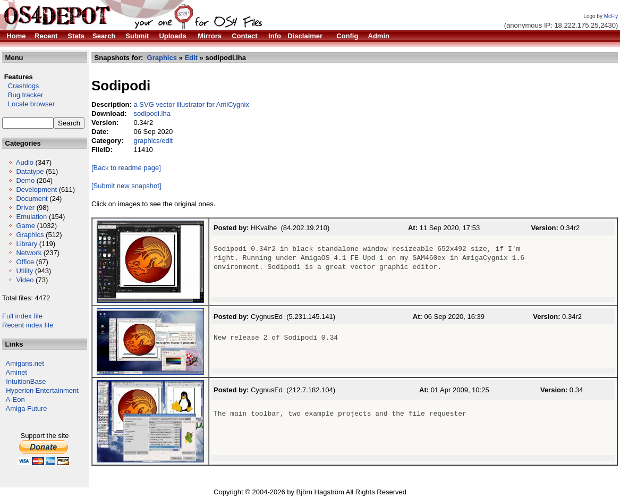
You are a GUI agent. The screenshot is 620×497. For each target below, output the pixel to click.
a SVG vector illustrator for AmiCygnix (191, 104)
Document (31, 199)
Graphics (30, 235)
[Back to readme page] (126, 168)
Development (36, 189)
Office (25, 262)
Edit (191, 58)
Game (25, 226)
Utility (24, 271)
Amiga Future (26, 408)
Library (26, 244)
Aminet (16, 372)
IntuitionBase (26, 381)
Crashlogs (20, 86)
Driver (25, 208)
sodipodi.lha (151, 113)
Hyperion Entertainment (42, 390)
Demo (25, 180)
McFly (611, 16)
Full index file (22, 316)
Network (28, 253)
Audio (24, 162)
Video (24, 280)
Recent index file (27, 325)
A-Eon (15, 399)
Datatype (30, 171)
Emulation (31, 217)
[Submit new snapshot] (126, 186)
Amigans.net (25, 363)
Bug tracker (22, 95)
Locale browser (28, 104)
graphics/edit (153, 141)
